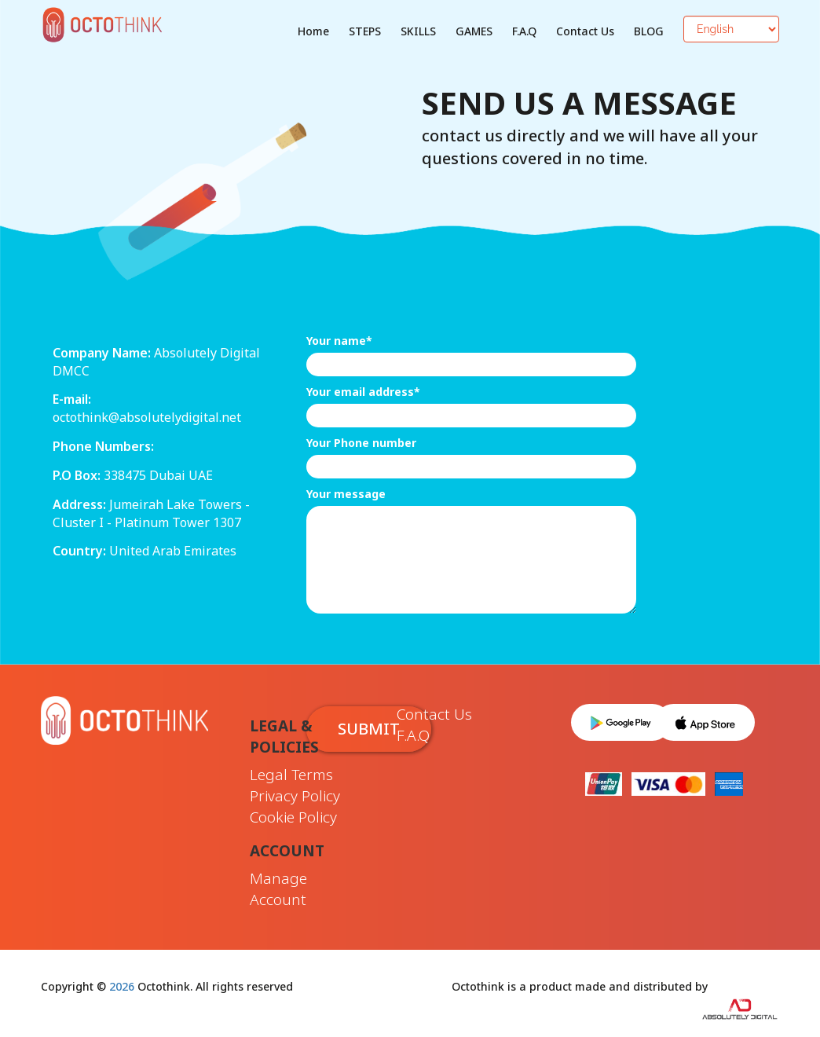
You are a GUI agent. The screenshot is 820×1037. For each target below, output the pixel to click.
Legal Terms (291, 774)
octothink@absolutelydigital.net (147, 417)
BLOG (649, 31)
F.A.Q (524, 31)
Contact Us (585, 31)
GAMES (474, 31)
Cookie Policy (293, 817)
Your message (346, 493)
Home (313, 31)
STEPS (365, 31)
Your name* (339, 340)
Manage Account (278, 889)
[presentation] (425, 652)
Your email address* (363, 391)
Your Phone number (361, 442)
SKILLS (418, 31)
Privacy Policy (295, 796)
